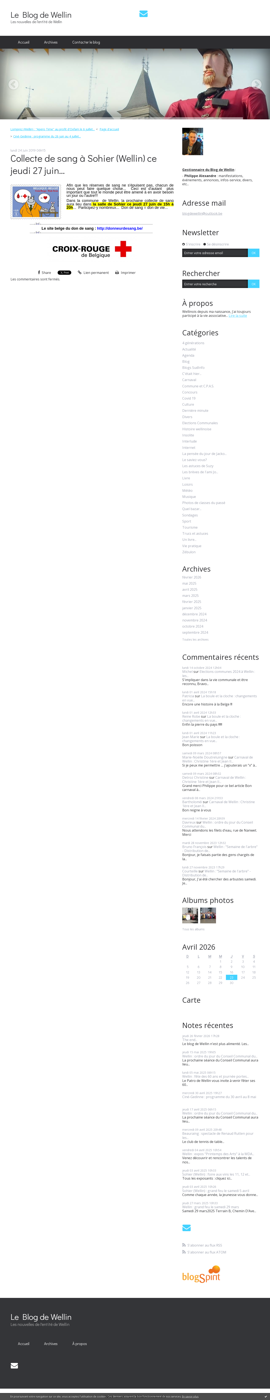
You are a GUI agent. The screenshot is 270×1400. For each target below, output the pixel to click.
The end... (189, 1039)
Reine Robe (191, 716)
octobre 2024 (192, 626)
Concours (189, 392)
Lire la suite (238, 315)
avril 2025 (189, 590)
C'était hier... (191, 374)
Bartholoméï (192, 802)
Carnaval (189, 380)
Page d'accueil (109, 129)
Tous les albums (193, 929)
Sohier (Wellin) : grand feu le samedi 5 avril (215, 1190)
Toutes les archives (195, 639)
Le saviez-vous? (194, 460)
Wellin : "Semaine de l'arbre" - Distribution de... (220, 848)
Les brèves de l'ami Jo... (200, 472)
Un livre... (189, 540)
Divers (187, 417)
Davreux (189, 822)
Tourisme (190, 527)
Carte (191, 1000)
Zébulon (189, 552)
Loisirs (187, 485)
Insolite (188, 435)
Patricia (188, 696)
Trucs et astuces (195, 534)
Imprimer (125, 272)
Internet (188, 448)
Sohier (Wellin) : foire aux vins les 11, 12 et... (216, 1174)
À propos (79, 1343)
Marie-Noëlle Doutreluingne (204, 757)
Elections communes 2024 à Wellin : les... (218, 673)
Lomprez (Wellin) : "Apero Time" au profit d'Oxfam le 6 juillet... (52, 129)
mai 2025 (189, 583)
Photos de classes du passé (203, 503)
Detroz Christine (195, 777)
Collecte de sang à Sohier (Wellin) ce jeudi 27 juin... (84, 164)
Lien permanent (93, 272)
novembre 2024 (194, 620)
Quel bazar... (191, 509)
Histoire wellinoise (196, 429)
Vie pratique (191, 546)
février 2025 (191, 602)
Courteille (190, 871)
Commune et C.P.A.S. (198, 386)
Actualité (189, 349)
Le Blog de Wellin (41, 14)
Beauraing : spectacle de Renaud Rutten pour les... (218, 1135)
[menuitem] (24, 42)
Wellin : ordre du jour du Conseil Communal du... (217, 824)
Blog (186, 362)
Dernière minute (195, 411)
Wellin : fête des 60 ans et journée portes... (215, 1076)
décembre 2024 (194, 614)
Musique (189, 497)
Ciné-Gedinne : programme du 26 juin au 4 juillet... (47, 136)
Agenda (188, 355)
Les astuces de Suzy (197, 466)
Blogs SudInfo (193, 368)
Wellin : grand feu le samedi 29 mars (210, 1207)
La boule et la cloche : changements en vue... (219, 698)
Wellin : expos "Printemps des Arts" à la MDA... (218, 1154)
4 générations (193, 343)
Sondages (190, 515)
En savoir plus (190, 1396)
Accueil (23, 42)
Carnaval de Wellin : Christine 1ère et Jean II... (217, 759)
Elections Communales (200, 423)
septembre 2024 (195, 633)
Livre (186, 478)
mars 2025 (190, 596)
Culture (188, 405)
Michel (187, 671)
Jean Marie (190, 737)
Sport (186, 521)
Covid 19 (189, 398)
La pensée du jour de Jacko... (204, 454)
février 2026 (191, 577)
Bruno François (194, 846)
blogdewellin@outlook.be (202, 213)
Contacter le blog (86, 42)
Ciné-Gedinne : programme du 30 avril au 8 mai (219, 1097)
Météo (187, 491)
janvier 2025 (191, 608)
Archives (51, 42)
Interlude (189, 441)
